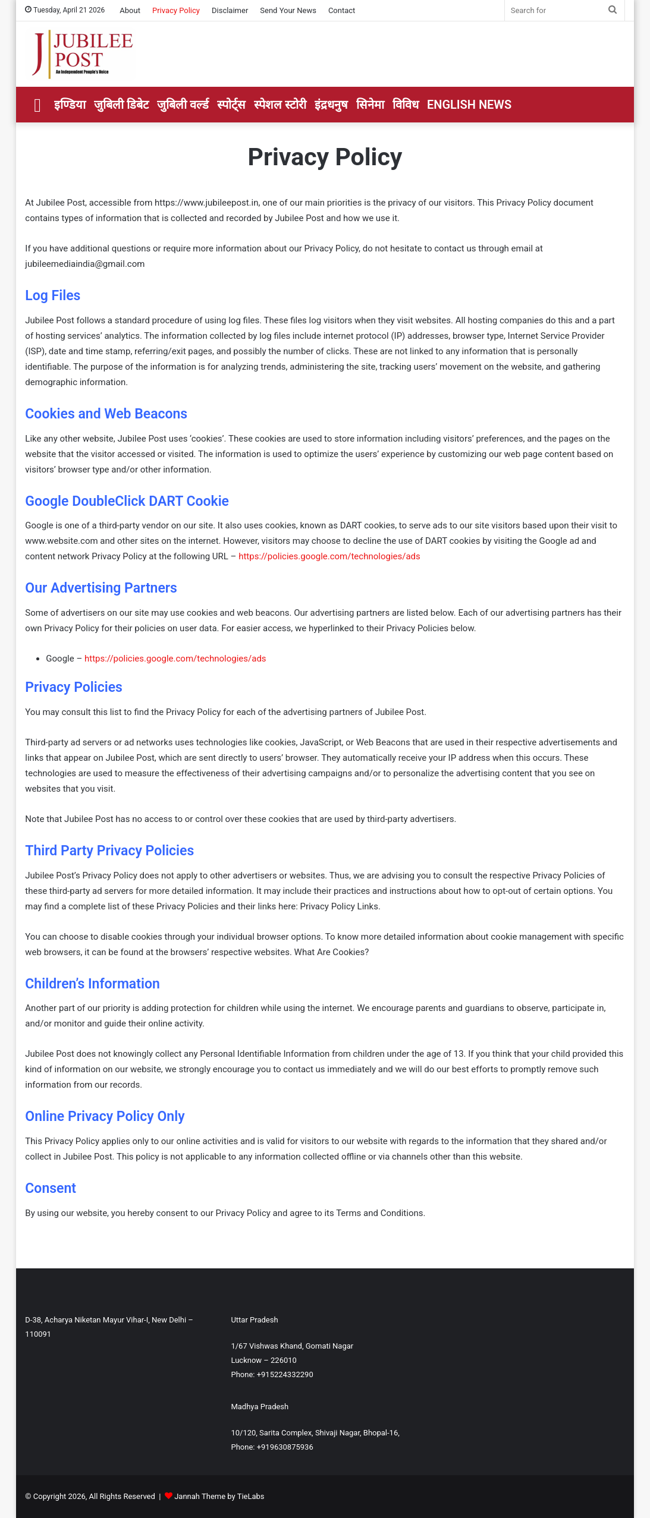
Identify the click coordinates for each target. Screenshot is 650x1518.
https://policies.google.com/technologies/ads (329, 556)
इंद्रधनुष (331, 104)
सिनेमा (370, 104)
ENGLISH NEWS (469, 104)
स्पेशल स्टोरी (280, 104)
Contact (341, 10)
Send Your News (288, 10)
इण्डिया (70, 104)
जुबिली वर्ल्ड (183, 104)
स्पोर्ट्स (231, 104)
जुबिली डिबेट (121, 104)
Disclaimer (230, 10)
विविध (405, 104)
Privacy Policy (176, 10)
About (130, 10)
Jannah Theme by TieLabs (219, 1496)
